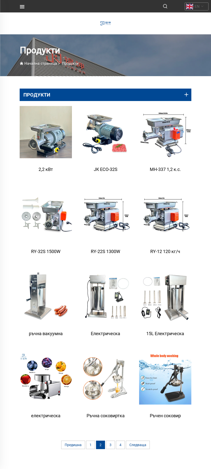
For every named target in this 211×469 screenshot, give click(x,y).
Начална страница (40, 63)
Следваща (137, 445)
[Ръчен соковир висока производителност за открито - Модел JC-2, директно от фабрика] (165, 378)
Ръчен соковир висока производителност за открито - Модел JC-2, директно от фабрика (165, 418)
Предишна (73, 445)
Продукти (70, 63)
